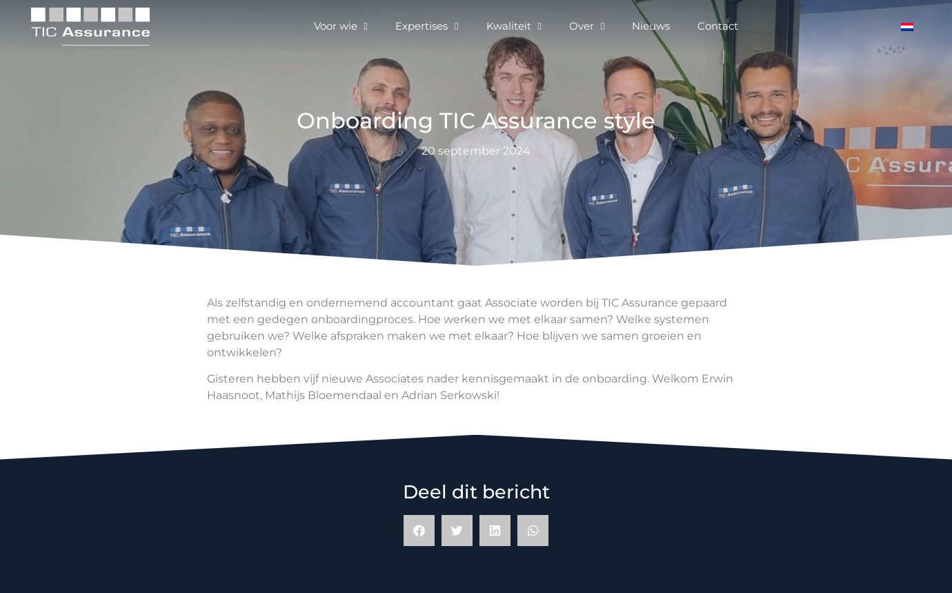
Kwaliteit (514, 26)
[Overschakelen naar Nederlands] (907, 26)
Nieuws (651, 25)
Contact (717, 25)
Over (586, 26)
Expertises (426, 26)
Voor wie (341, 26)
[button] (419, 530)
